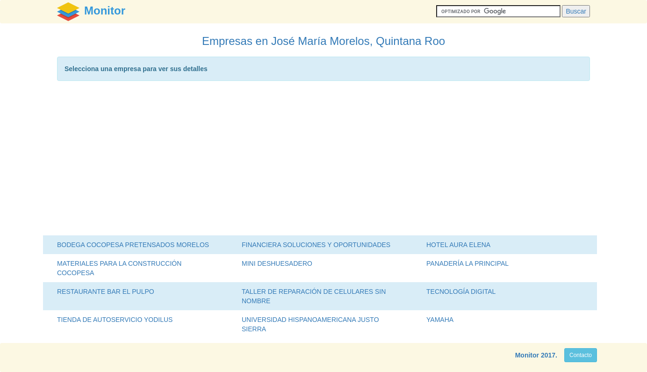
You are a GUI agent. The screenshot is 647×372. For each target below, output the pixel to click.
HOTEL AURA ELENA (458, 244)
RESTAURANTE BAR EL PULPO (105, 291)
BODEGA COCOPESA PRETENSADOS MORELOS (133, 244)
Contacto (580, 355)
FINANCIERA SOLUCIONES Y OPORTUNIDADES (316, 244)
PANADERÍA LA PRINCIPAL (467, 263)
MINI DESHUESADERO (277, 263)
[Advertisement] (323, 160)
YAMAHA (439, 319)
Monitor (527, 355)
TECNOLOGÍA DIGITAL (461, 291)
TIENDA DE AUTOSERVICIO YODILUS (115, 319)
